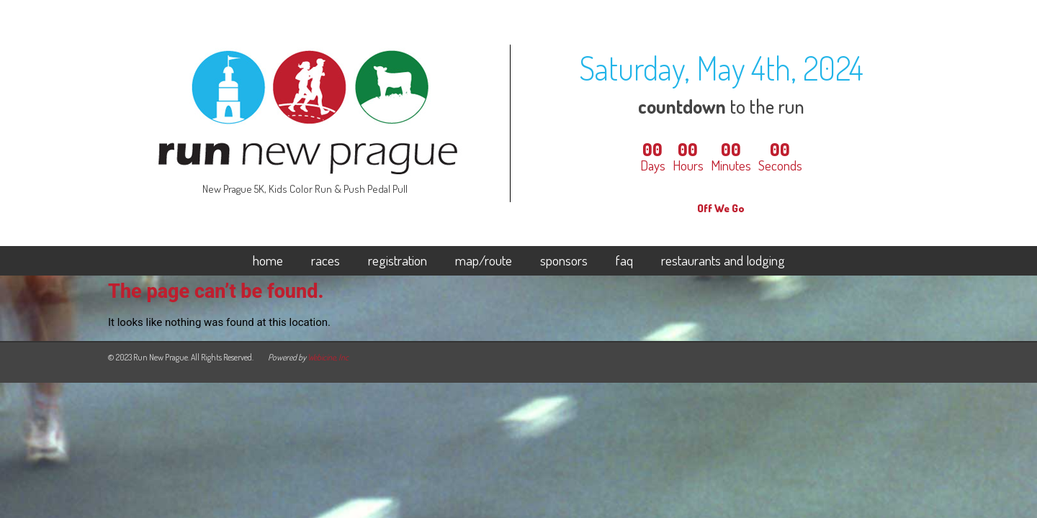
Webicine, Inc (328, 357)
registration (397, 261)
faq (624, 261)
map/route (483, 261)
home (268, 261)
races (325, 261)
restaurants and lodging (723, 261)
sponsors (564, 261)
